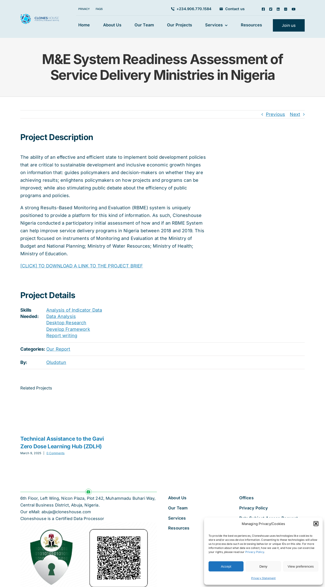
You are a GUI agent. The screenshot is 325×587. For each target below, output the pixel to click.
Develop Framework (68, 329)
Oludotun (56, 362)
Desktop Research (66, 322)
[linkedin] (278, 9)
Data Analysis (61, 316)
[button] (316, 523)
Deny (263, 566)
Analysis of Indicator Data (74, 310)
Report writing (61, 335)
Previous (275, 114)
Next (295, 114)
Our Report (58, 349)
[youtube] (293, 9)
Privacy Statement (263, 578)
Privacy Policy (254, 552)
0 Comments (55, 453)
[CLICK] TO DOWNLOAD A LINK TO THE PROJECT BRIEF (81, 266)
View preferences (301, 566)
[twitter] (270, 9)
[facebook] (263, 9)
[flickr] (285, 9)
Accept (226, 566)
